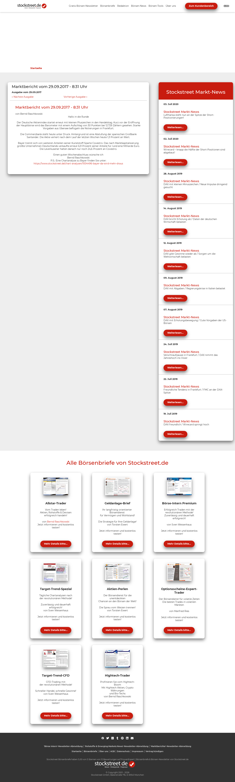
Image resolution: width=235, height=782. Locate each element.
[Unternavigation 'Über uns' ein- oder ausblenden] (171, 6)
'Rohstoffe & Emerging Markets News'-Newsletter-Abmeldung (116, 746)
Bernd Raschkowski (58, 521)
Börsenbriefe (90, 751)
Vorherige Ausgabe (75, 97)
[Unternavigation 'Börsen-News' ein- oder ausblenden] (138, 6)
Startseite (36, 68)
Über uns (103, 751)
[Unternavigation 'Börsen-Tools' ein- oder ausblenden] (156, 6)
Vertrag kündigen (154, 751)
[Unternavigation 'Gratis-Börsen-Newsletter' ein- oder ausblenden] (83, 6)
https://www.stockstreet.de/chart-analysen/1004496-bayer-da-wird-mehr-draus (78, 163)
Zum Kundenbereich (201, 5)
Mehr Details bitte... (56, 543)
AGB (112, 751)
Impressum (137, 751)
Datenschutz (123, 751)
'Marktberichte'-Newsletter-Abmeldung (170, 746)
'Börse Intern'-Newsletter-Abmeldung (63, 746)
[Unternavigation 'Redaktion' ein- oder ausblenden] (123, 6)
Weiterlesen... (175, 127)
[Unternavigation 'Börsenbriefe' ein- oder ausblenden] (107, 6)
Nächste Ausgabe (23, 97)
